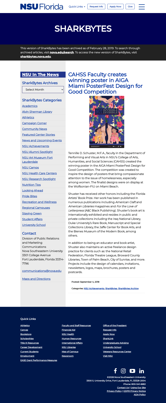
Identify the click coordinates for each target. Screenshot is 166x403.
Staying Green (32, 213)
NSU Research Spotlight (39, 179)
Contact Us (123, 387)
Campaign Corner (34, 123)
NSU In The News (40, 74)
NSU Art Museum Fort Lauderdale (37, 159)
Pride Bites (29, 196)
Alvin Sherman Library (37, 111)
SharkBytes (111, 288)
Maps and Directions (36, 279)
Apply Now (115, 6)
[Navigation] (142, 6)
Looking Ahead (32, 190)
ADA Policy (140, 394)
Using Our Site (138, 387)
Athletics (28, 117)
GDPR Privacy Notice (134, 391)
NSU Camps (30, 167)
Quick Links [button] (77, 6)
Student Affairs (32, 219)
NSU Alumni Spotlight (37, 152)
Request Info (96, 6)
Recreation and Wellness (39, 202)
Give (130, 6)
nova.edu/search (62, 52)
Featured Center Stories (38, 134)
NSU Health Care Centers (39, 173)
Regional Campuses (36, 207)
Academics (29, 106)
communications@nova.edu (41, 271)
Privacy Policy (114, 391)
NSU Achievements (35, 146)
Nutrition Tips (31, 184)
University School (34, 225)
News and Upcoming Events (42, 140)
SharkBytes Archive (128, 288)
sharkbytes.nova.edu (35, 56)
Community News (34, 129)
